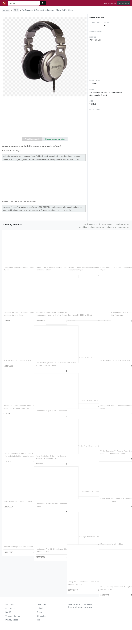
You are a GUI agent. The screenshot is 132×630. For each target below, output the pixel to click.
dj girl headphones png (90, 227)
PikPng (6, 10)
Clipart (40, 612)
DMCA (8, 612)
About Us (9, 604)
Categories (41, 604)
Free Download (32, 139)
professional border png (95, 224)
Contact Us (10, 608)
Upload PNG (123, 3)
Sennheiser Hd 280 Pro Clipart (80, 310)
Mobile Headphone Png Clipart (112, 539)
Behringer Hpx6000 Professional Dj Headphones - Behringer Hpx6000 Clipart (17, 309)
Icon (38, 620)
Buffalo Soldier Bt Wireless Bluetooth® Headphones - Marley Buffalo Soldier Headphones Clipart (17, 450)
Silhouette (41, 616)
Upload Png (42, 608)
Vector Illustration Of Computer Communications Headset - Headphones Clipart (48, 453)
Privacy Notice (11, 620)
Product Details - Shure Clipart (80, 353)
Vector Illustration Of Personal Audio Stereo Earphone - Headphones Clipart (114, 448)
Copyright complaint (55, 139)
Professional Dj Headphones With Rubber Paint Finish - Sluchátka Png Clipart (114, 309)
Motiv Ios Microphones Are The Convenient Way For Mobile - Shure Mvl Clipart (49, 360)
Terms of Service (12, 616)
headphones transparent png (115, 227)
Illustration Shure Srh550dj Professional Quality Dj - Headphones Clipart (78, 264)
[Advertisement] (44, 117)
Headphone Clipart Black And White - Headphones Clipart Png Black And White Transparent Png (17, 402)
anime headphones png (118, 224)
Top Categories (109, 3)
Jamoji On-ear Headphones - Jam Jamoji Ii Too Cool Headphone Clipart (81, 579)
